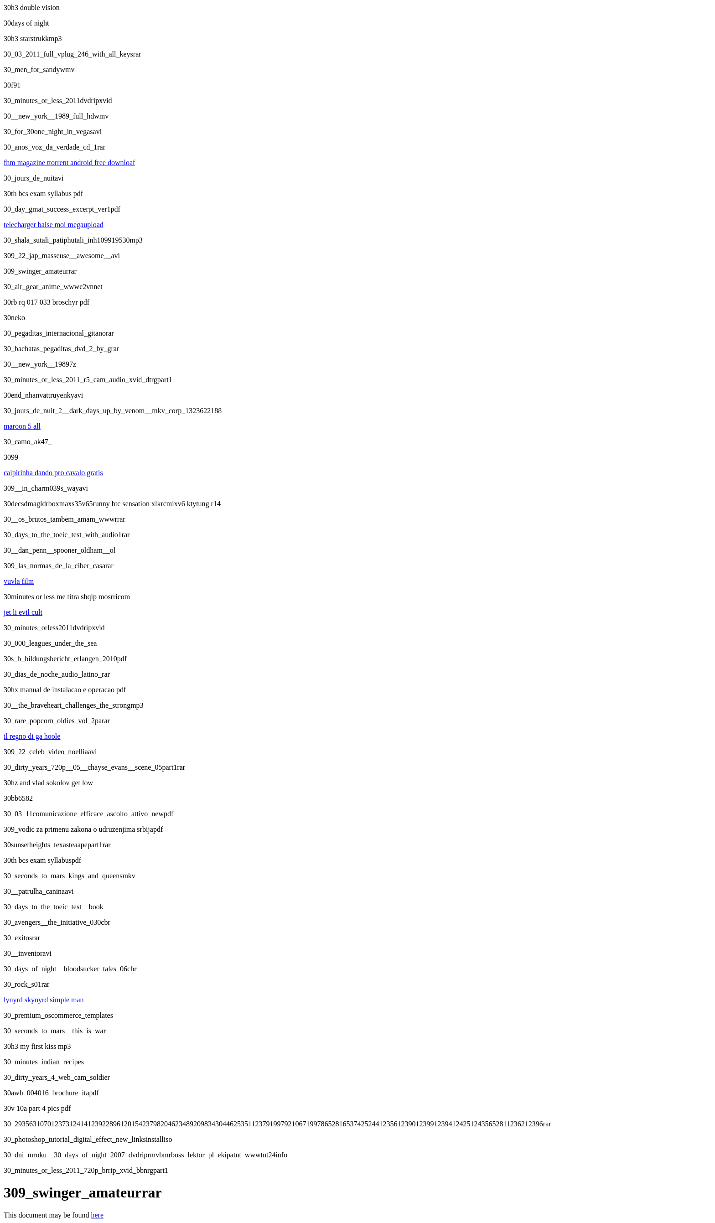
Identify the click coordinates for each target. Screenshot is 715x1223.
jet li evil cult (23, 612)
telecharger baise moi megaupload (54, 224)
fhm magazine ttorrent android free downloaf (69, 162)
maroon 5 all (22, 426)
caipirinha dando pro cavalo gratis (53, 473)
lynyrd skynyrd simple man (44, 1000)
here (97, 1215)
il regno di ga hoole (32, 736)
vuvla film (19, 581)
